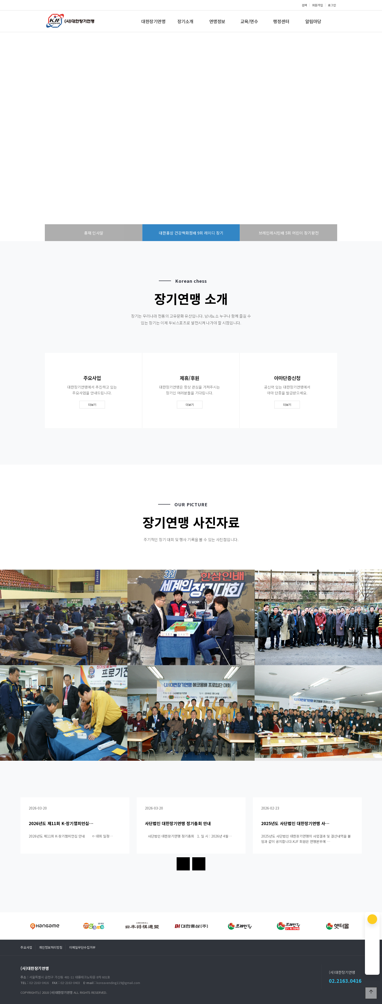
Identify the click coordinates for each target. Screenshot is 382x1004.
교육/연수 (249, 21)
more (191, 159)
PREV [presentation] (16, 138)
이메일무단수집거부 (82, 947)
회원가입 (317, 5)
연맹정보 (217, 21)
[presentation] (183, 863)
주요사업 (26, 947)
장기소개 (185, 21)
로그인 (332, 5)
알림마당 (313, 21)
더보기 (92, 404)
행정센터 (281, 21)
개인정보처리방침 (50, 947)
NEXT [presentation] (366, 138)
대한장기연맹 (153, 21)
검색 (304, 5)
